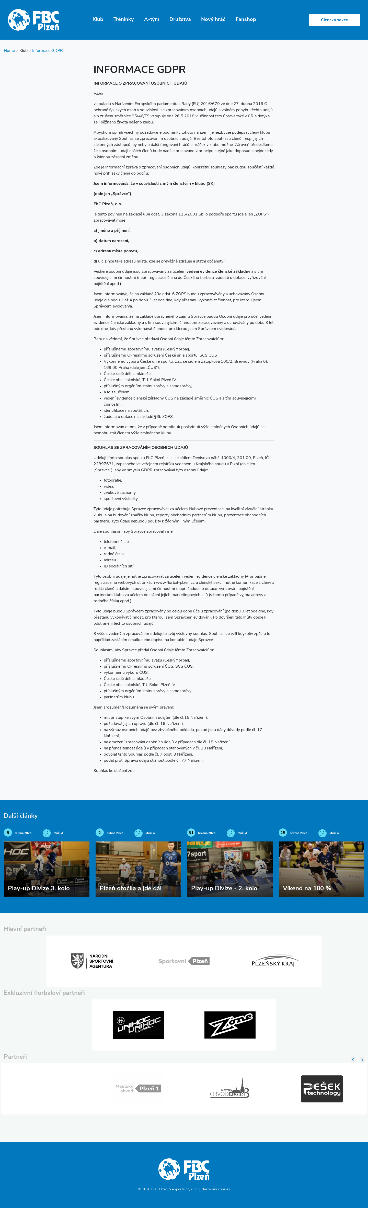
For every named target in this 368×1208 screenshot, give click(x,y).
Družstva (180, 19)
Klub (98, 19)
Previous (353, 1059)
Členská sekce (334, 20)
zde (131, 771)
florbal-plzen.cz (181, 583)
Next (362, 1059)
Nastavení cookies (215, 1189)
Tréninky (123, 19)
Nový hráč (213, 19)
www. (161, 583)
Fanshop (246, 19)
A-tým (151, 19)
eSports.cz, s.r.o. (185, 1189)
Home (9, 51)
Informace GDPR (47, 51)
